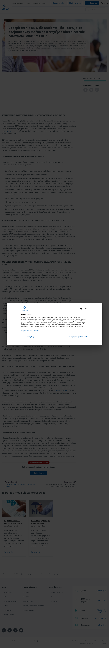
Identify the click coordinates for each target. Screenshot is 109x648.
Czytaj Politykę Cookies (31, 331)
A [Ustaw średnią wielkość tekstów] (85, 309)
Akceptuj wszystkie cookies (78, 337)
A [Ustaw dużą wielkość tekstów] (87, 309)
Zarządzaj (30, 337)
